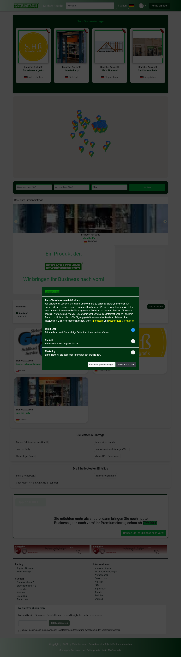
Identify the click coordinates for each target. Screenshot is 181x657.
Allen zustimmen (126, 364)
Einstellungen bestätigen (101, 364)
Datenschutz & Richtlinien (121, 320)
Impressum (97, 320)
